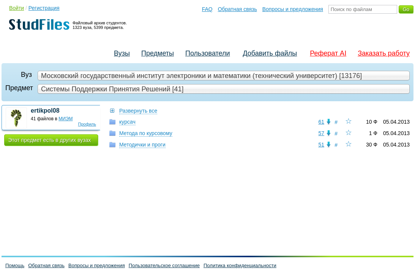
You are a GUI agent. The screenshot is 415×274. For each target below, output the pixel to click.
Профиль (87, 124)
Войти (16, 8)
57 (321, 133)
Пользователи (207, 53)
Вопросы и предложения (292, 9)
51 (321, 145)
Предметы (157, 53)
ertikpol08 (45, 110)
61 (321, 122)
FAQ (207, 9)
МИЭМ (65, 118)
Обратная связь (237, 9)
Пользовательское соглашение (164, 265)
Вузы (122, 53)
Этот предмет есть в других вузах (49, 140)
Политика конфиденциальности (240, 265)
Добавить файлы (270, 53)
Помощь (14, 265)
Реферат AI (328, 53)
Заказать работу (384, 53)
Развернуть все (138, 111)
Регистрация (44, 8)
